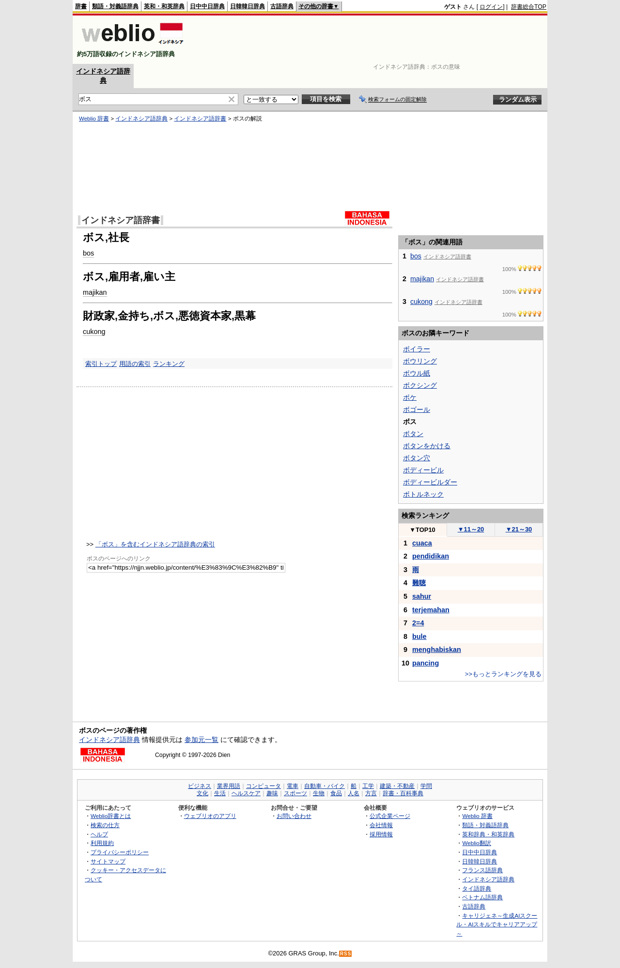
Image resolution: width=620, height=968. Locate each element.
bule (419, 636)
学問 (426, 786)
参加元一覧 (201, 739)
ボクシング (420, 385)
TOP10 (422, 529)
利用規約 (102, 843)
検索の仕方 (105, 825)
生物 (319, 793)
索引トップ (101, 363)
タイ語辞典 (476, 888)
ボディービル (423, 470)
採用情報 (381, 834)
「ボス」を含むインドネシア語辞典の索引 (155, 544)
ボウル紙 (416, 373)
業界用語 (228, 786)
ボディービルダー (430, 482)
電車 (292, 786)
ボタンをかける (426, 446)
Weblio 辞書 (94, 118)
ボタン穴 (416, 458)
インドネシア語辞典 (141, 118)
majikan (95, 292)
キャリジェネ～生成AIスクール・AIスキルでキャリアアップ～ (496, 924)
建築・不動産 (397, 786)
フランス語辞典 (482, 870)
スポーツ (295, 793)
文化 (202, 793)
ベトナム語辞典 (482, 897)
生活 (220, 793)
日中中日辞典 (207, 6)
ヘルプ (99, 834)
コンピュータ (263, 786)
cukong (94, 331)
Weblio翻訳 (476, 843)
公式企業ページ (390, 816)
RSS (346, 953)
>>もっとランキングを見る (503, 674)
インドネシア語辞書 (200, 118)
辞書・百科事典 (403, 793)
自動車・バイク (324, 786)
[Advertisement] (370, 39)
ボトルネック (423, 494)
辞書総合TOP (528, 6)
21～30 (519, 529)
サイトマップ (108, 861)
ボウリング (420, 361)
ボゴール (416, 409)
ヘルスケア (246, 793)
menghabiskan (436, 649)
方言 (371, 793)
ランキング (169, 363)
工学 (368, 786)
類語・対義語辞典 (115, 6)
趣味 (272, 793)
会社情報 (381, 825)
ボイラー (416, 349)
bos (88, 253)
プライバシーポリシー (120, 852)
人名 (353, 793)
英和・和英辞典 (164, 6)
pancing (425, 663)
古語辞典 (282, 6)
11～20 (471, 529)
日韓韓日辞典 (247, 6)
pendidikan (430, 556)
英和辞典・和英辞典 (488, 834)
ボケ (410, 397)
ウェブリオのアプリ (210, 816)
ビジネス (199, 786)
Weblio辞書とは (111, 816)
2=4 (418, 623)
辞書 (81, 6)
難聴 (419, 583)
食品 (336, 793)
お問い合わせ (294, 816)
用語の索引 (135, 363)
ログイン (491, 6)
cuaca (422, 543)
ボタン (413, 434)
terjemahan (431, 610)
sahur (421, 596)
